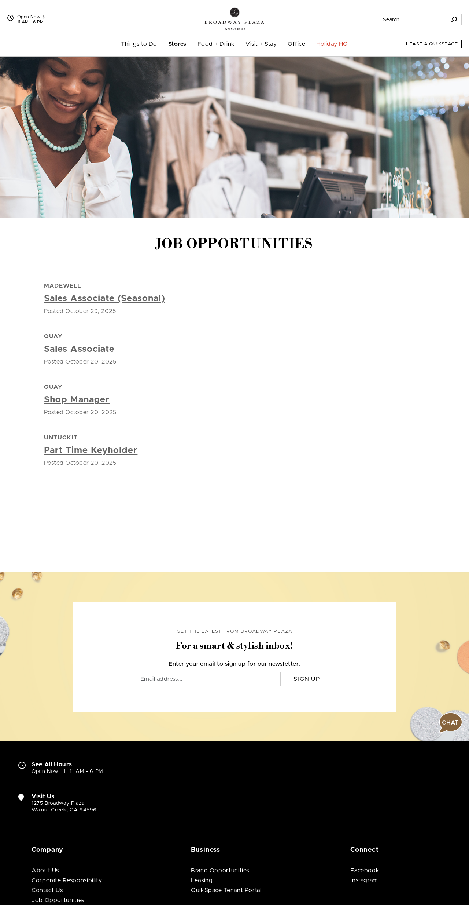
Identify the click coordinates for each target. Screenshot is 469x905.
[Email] (208, 679)
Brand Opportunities (220, 870)
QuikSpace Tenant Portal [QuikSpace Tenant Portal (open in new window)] (226, 890)
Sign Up (306, 679)
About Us (45, 870)
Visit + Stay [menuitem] (261, 44)
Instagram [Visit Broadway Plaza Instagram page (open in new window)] (364, 880)
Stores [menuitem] (177, 44)
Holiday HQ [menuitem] (332, 44)
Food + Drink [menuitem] (216, 44)
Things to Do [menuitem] (139, 44)
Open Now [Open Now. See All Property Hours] (45, 771)
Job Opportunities (58, 900)
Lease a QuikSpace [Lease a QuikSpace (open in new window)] (432, 44)
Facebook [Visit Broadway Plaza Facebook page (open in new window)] (364, 870)
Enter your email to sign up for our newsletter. (234, 664)
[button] (451, 723)
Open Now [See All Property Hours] (31, 17)
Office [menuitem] (296, 44)
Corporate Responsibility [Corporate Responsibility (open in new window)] (67, 880)
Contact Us (47, 890)
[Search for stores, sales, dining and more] (413, 19)
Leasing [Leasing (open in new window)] (202, 880)
